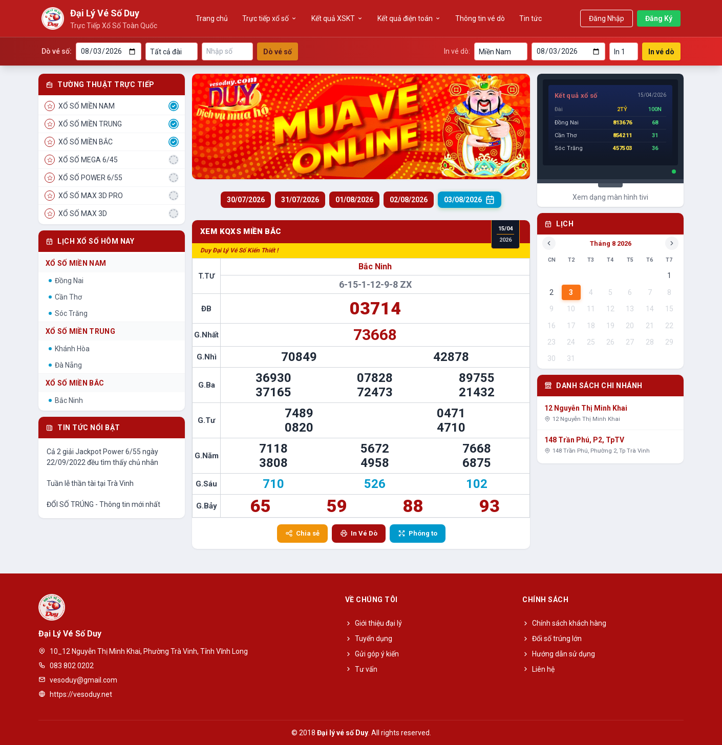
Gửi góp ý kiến (372, 654)
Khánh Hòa (69, 349)
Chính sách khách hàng (564, 623)
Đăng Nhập (606, 18)
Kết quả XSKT (337, 18)
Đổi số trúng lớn (552, 638)
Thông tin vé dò (480, 18)
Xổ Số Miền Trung (80, 331)
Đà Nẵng (65, 365)
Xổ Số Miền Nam (76, 263)
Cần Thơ (65, 297)
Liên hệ (538, 669)
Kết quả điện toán (409, 18)
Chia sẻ (302, 533)
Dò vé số (277, 52)
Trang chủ (212, 18)
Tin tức (530, 18)
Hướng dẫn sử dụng (558, 654)
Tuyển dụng (368, 638)
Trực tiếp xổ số (269, 18)
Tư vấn (361, 669)
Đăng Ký (658, 18)
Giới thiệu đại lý (373, 623)
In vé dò (661, 52)
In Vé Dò (358, 533)
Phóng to (417, 533)
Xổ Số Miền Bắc (75, 383)
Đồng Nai (66, 280)
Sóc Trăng (68, 313)
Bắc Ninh (66, 400)
